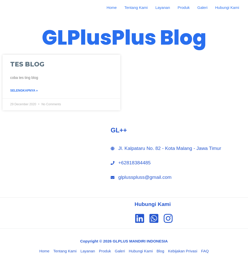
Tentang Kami (136, 7)
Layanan (162, 7)
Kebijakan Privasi (182, 251)
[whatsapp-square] (155, 218)
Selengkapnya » (24, 90)
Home (112, 7)
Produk (184, 7)
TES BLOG (27, 64)
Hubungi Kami (227, 7)
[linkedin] (141, 218)
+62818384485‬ (134, 162)
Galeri (202, 7)
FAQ (205, 251)
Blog (160, 251)
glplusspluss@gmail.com (144, 177)
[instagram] (169, 218)
